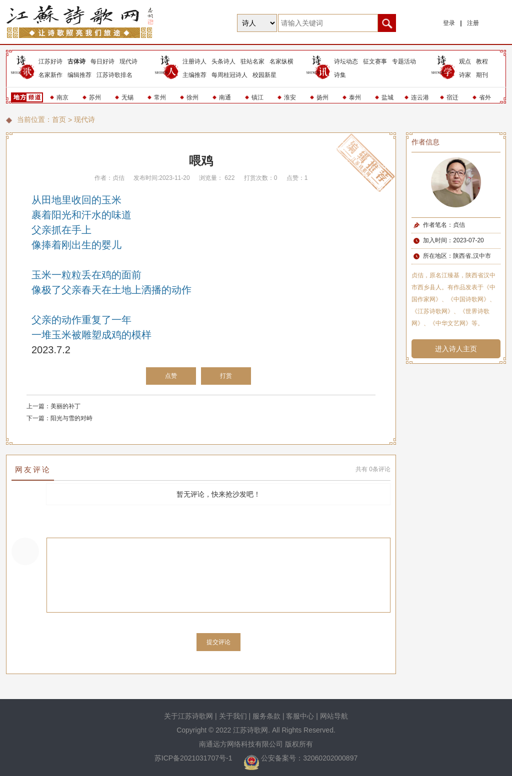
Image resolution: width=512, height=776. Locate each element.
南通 (225, 97)
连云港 (420, 97)
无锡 (128, 97)
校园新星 (264, 74)
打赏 (226, 375)
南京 (62, 97)
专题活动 (404, 61)
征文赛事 (375, 61)
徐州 (192, 97)
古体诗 (77, 61)
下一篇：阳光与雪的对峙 (59, 418)
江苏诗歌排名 (114, 74)
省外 (485, 97)
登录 (449, 22)
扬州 (322, 97)
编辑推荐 (80, 74)
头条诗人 (224, 61)
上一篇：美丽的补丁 (53, 406)
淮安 (290, 97)
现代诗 (129, 61)
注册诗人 (194, 61)
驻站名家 (252, 61)
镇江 (258, 97)
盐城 (388, 97)
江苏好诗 (50, 61)
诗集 (340, 74)
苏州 (95, 97)
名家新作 (50, 74)
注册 (473, 22)
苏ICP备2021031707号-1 (194, 758)
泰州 (355, 97)
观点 (465, 61)
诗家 (465, 74)
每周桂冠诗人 (230, 74)
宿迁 (452, 97)
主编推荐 (194, 74)
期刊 (482, 74)
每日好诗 (102, 61)
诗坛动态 (346, 61)
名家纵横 (282, 61)
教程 (482, 61)
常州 (160, 97)
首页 (59, 119)
